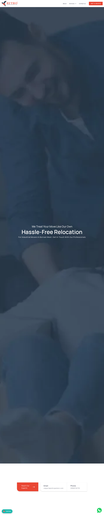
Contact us (82, 3)
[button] (72, 3)
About (64, 3)
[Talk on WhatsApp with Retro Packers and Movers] (99, 510)
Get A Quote (96, 3)
